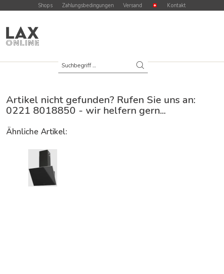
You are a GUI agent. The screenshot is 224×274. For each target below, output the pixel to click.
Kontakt (176, 5)
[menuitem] (103, 69)
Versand (132, 5)
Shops (45, 5)
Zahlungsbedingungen (88, 5)
